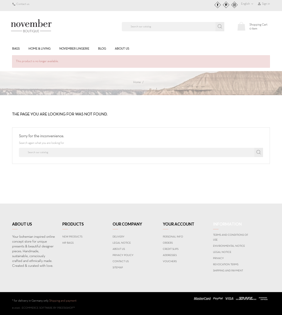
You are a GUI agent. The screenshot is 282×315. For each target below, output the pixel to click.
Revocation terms (225, 264)
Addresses (170, 255)
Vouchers (170, 261)
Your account (178, 224)
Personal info (173, 237)
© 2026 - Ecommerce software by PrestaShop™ (43, 308)
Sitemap (118, 268)
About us (122, 48)
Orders (168, 243)
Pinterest (226, 5)
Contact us (22, 4)
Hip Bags (68, 243)
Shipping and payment (228, 271)
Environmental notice (229, 246)
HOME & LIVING (39, 48)
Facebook (217, 5)
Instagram (234, 5)
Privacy (218, 258)
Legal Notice (122, 243)
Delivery (118, 237)
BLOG (102, 48)
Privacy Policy (123, 255)
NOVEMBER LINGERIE (74, 48)
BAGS (16, 48)
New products (72, 237)
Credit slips (170, 249)
